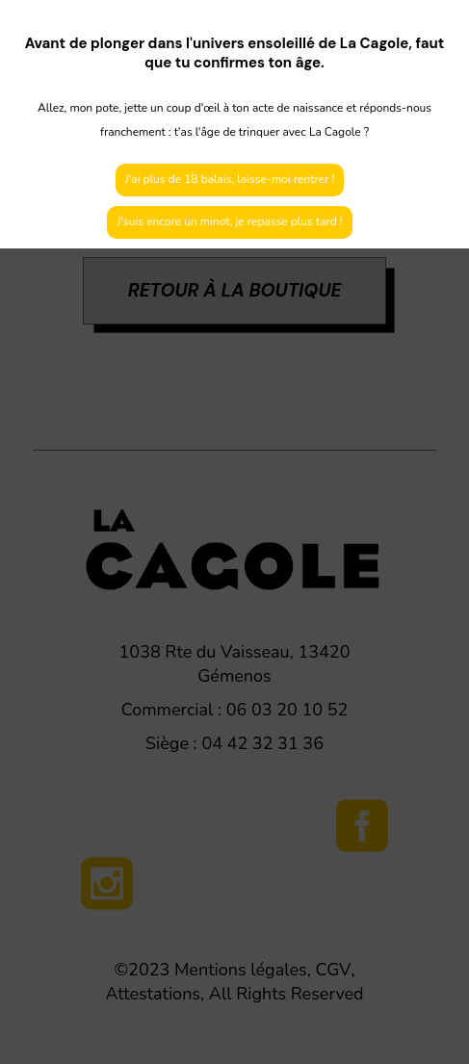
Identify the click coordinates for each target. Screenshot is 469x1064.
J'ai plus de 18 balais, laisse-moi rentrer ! (230, 179)
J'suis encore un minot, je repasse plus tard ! (229, 221)
